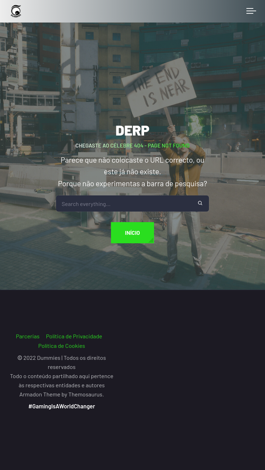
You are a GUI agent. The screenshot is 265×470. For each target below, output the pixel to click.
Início (132, 232)
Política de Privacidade (74, 336)
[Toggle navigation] (251, 11)
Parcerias (27, 336)
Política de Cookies (61, 345)
